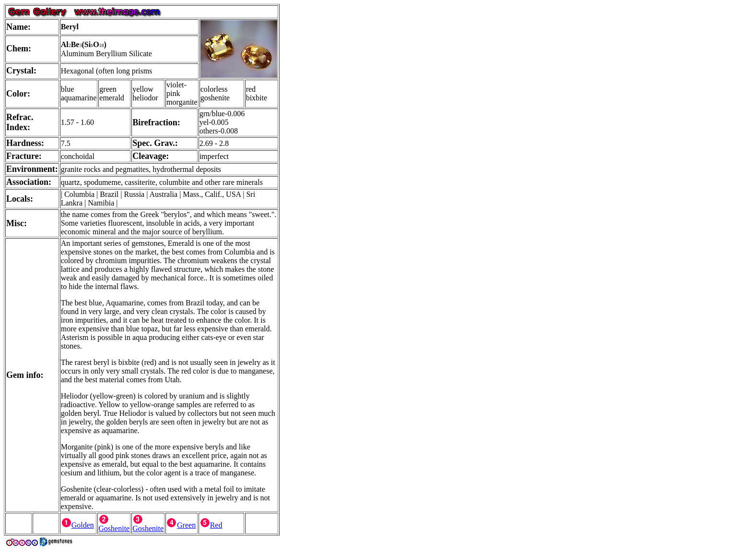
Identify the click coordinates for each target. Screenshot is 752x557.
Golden (77, 525)
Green (181, 525)
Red (211, 525)
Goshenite (113, 525)
